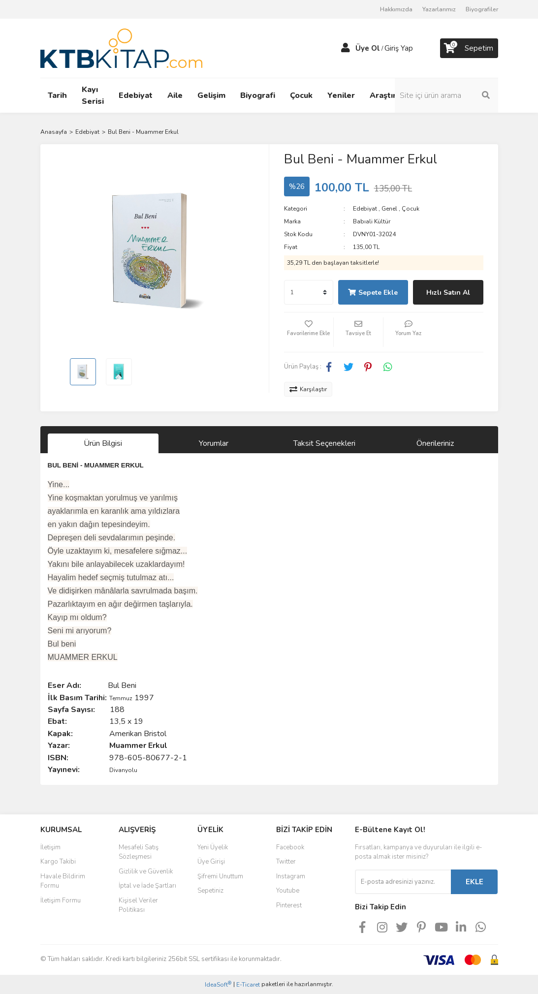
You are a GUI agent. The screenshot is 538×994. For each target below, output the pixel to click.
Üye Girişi (211, 861)
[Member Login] (345, 48)
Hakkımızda (396, 9)
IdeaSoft (218, 984)
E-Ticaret (248, 985)
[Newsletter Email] (403, 882)
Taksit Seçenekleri (324, 443)
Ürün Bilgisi (103, 443)
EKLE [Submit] (474, 882)
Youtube (287, 890)
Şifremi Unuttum (220, 876)
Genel (389, 209)
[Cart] (469, 48)
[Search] (446, 95)
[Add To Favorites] (308, 332)
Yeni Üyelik (212, 847)
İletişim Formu (60, 900)
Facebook (290, 847)
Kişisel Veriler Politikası (138, 905)
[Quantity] (308, 292)
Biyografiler (482, 9)
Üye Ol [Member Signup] (367, 48)
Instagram (290, 876)
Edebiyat (365, 209)
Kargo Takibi (58, 861)
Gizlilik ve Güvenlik (146, 871)
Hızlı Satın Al (448, 292)
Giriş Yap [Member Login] (398, 48)
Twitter (286, 861)
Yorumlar (213, 443)
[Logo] (121, 48)
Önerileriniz (435, 443)
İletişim (50, 847)
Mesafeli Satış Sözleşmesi (138, 852)
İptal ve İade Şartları (147, 885)
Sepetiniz (210, 890)
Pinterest (289, 905)
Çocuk (410, 209)
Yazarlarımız (439, 9)
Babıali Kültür (371, 221)
